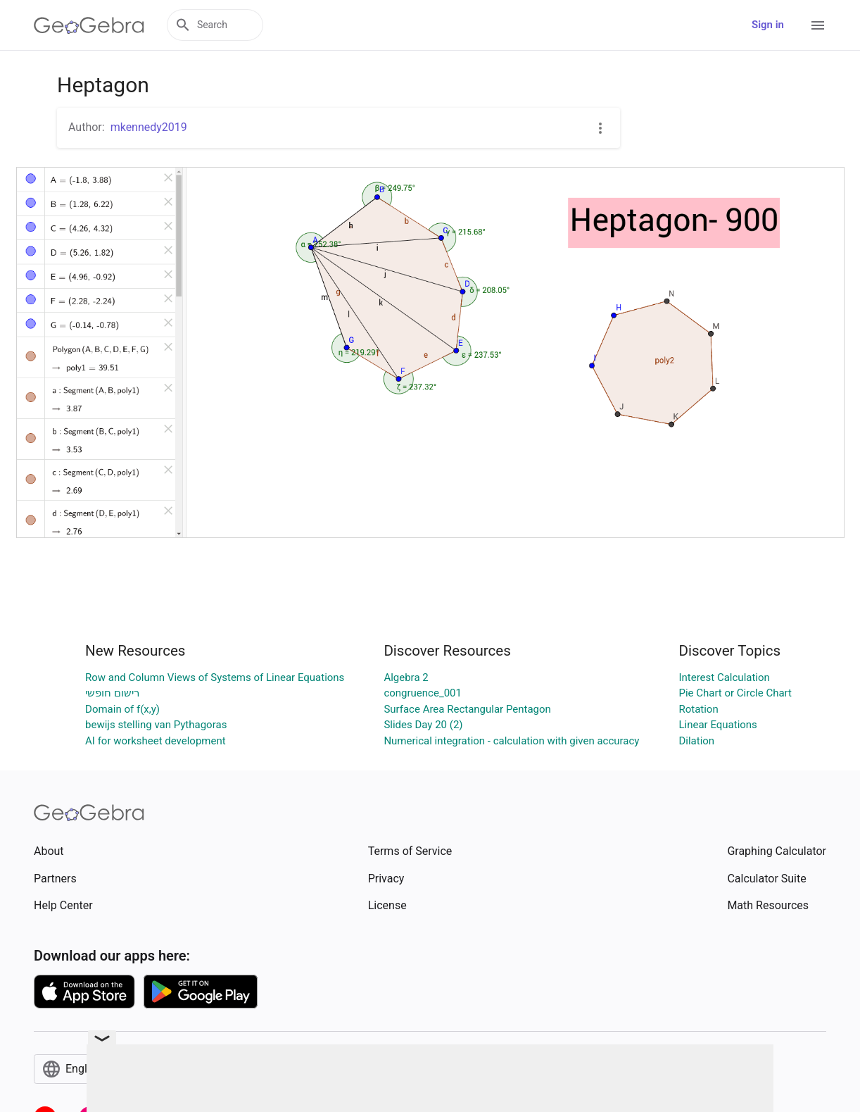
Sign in (768, 24)
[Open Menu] (817, 25)
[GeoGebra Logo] (89, 25)
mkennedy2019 (148, 127)
